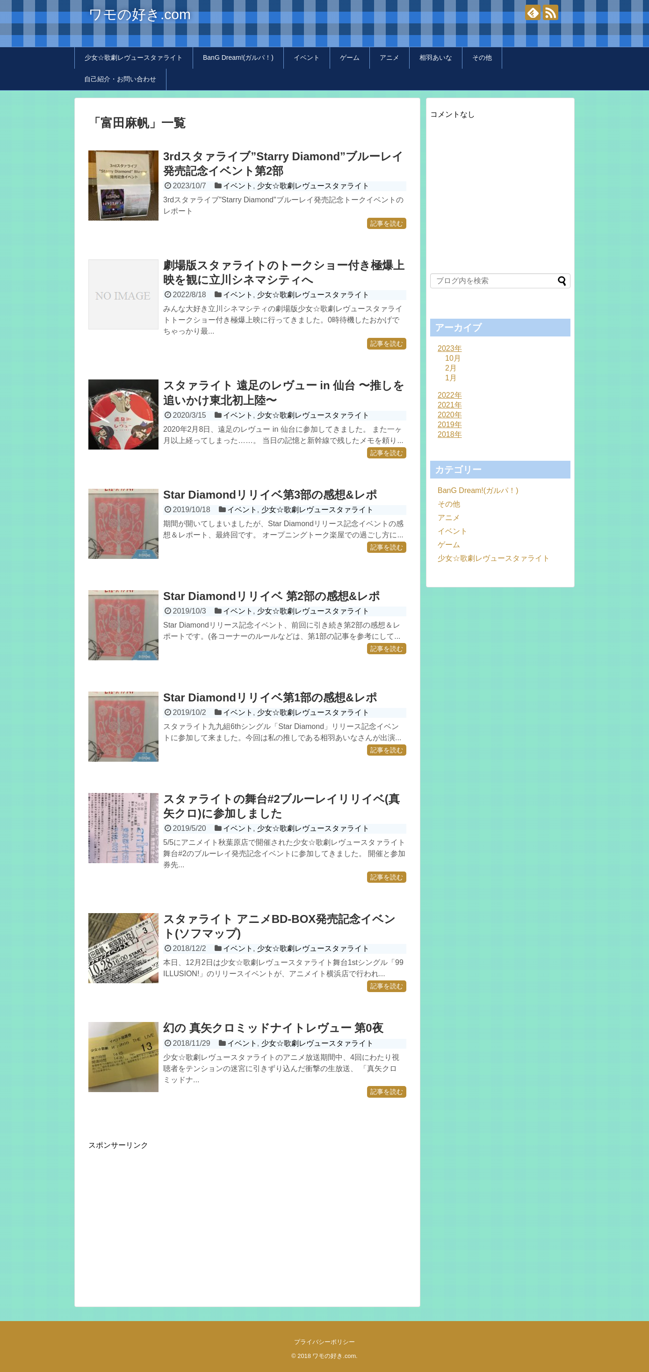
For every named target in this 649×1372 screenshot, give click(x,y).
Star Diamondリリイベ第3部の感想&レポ (270, 494)
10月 (453, 358)
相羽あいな (435, 57)
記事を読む (386, 223)
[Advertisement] (166, 1215)
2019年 (450, 425)
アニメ (389, 57)
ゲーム (350, 57)
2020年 (450, 415)
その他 (482, 57)
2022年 (450, 395)
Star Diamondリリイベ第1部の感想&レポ (270, 697)
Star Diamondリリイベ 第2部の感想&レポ (271, 596)
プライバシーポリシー (324, 1341)
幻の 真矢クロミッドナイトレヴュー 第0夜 (273, 1028)
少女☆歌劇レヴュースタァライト (134, 57)
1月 (451, 378)
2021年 (450, 405)
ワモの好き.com (139, 14)
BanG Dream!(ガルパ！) (238, 57)
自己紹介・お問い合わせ (120, 79)
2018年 (450, 434)
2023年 (450, 348)
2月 (451, 368)
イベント (307, 57)
